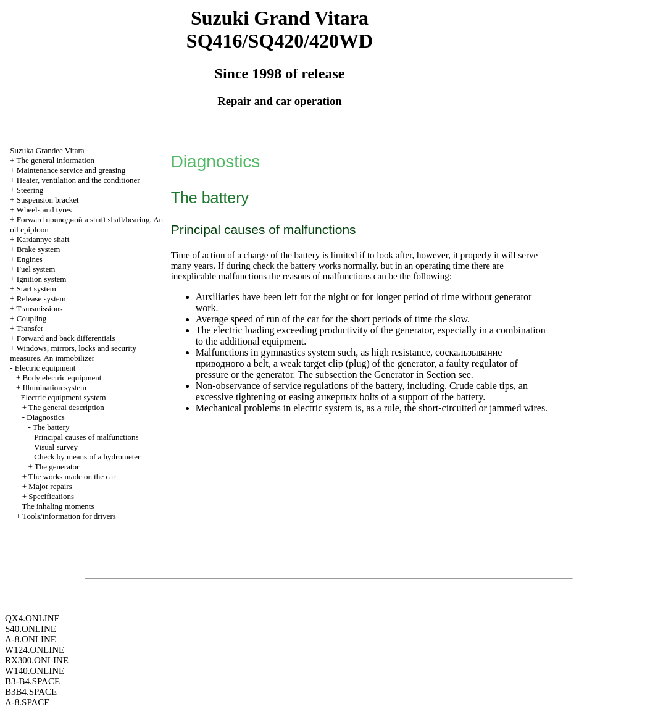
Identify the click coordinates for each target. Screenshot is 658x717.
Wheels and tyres (44, 209)
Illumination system (55, 387)
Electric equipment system (63, 397)
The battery (51, 427)
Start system (36, 288)
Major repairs (50, 486)
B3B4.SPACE (31, 692)
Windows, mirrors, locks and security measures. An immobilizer (73, 353)
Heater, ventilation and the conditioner (78, 180)
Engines (30, 259)
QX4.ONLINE (32, 618)
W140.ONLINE (34, 671)
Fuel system (36, 269)
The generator (57, 466)
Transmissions (40, 308)
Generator (394, 374)
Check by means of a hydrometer (87, 456)
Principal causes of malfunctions (86, 437)
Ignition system (42, 278)
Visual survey (56, 446)
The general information (55, 160)
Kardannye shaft (43, 239)
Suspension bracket (48, 199)
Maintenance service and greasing (71, 170)
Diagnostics (45, 417)
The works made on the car (71, 476)
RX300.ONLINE (37, 660)
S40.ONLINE (30, 629)
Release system (41, 298)
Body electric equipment (62, 377)
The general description (66, 407)
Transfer (30, 328)
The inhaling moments (58, 506)
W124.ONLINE (34, 650)
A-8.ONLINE (30, 639)
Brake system (38, 249)
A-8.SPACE (27, 702)
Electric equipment (45, 367)
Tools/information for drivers (68, 516)
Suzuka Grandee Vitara (47, 150)
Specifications (51, 496)
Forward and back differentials (66, 338)
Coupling (31, 318)
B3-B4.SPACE (32, 681)
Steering (30, 190)
